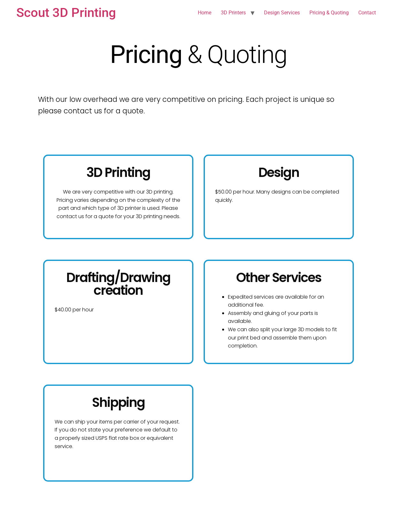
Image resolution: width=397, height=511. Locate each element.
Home (204, 13)
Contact (367, 13)
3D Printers (233, 13)
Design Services (282, 13)
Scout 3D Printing (66, 12)
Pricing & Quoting (329, 13)
